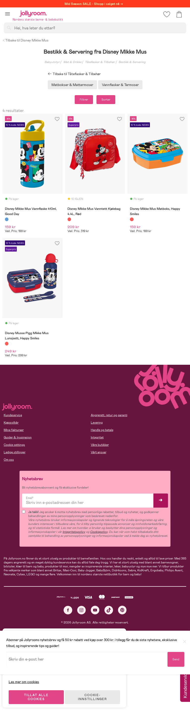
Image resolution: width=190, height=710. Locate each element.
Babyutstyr (52, 62)
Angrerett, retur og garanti (109, 415)
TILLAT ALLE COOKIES (38, 693)
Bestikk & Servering (132, 62)
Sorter (105, 100)
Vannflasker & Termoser (120, 85)
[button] (7, 13)
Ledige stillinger (14, 452)
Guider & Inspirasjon (18, 437)
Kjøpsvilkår (11, 423)
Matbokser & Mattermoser (72, 85)
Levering (97, 423)
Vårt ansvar (98, 452)
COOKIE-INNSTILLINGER (95, 693)
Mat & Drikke (72, 62)
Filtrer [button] (84, 100)
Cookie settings (14, 445)
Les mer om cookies (26, 678)
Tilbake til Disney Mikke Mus (25, 40)
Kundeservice (13, 415)
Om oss (9, 460)
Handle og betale (102, 430)
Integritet (97, 437)
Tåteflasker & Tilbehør (100, 62)
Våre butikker (100, 445)
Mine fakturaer (14, 430)
